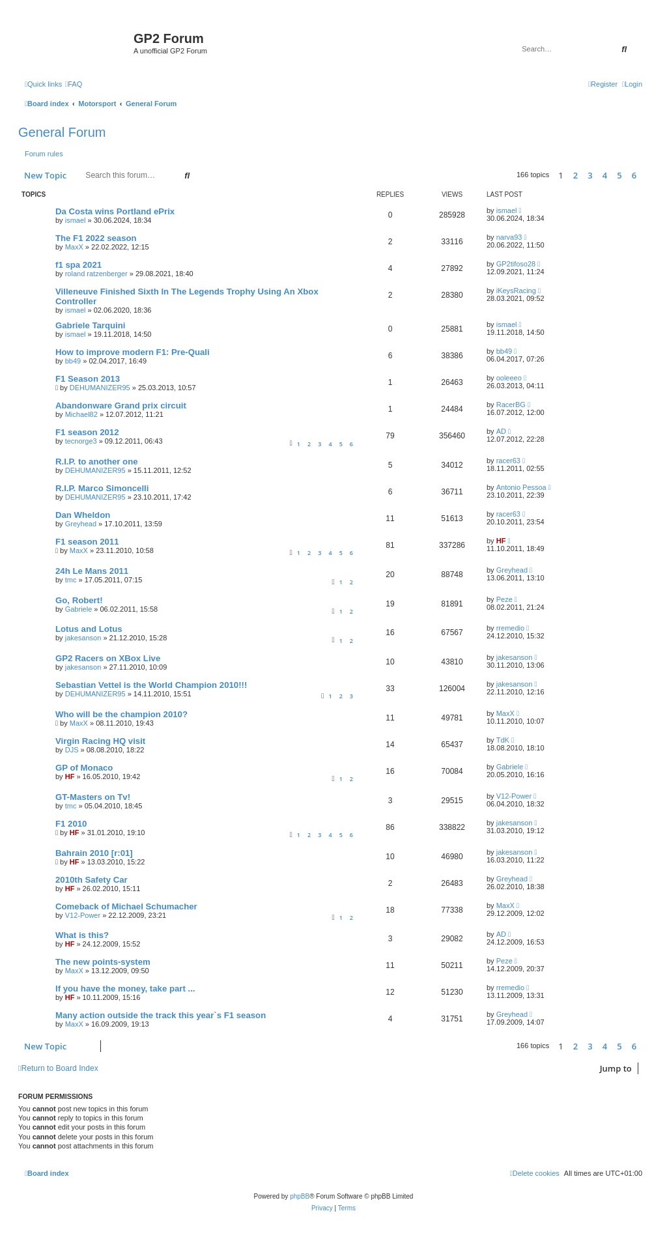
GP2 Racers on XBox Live (107, 658)
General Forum (62, 132)
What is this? (82, 935)
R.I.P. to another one (96, 461)
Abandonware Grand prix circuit (120, 405)
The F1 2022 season (96, 238)
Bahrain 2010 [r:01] (94, 853)
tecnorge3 (81, 441)
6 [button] (634, 175)
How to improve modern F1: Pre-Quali (132, 352)
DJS (72, 750)
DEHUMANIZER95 (100, 388)
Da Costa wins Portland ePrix (115, 211)
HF (501, 541)
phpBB (299, 1196)
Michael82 (81, 414)
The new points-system (102, 962)
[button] (645, 175)
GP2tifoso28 (516, 264)
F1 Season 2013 (87, 379)
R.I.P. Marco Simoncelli (102, 488)
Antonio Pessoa (521, 487)
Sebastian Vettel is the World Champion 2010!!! (151, 685)
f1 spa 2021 (78, 265)
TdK (502, 740)
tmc (71, 580)
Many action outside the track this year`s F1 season (160, 1015)
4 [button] (605, 175)
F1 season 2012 (87, 432)
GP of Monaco (84, 768)
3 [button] (590, 175)
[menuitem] (73, 84)
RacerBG (511, 404)
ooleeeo (509, 378)
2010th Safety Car (91, 880)
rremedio (510, 628)
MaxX (74, 247)
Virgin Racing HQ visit (100, 741)
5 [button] (619, 175)
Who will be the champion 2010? (121, 714)
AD (501, 431)
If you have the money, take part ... (125, 988)
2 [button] (575, 175)
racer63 (508, 460)
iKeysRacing (516, 290)
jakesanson (83, 638)
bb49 (73, 361)
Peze (504, 599)
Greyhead (80, 524)
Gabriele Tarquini (90, 325)
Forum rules (44, 154)
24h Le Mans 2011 (91, 571)
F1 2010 (71, 824)
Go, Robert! (79, 600)
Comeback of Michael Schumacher (126, 906)
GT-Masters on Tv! (92, 797)
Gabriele (78, 609)
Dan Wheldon (82, 515)
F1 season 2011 (87, 542)
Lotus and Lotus (88, 629)
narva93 (509, 237)
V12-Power (514, 796)
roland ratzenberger (96, 274)
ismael (75, 220)
